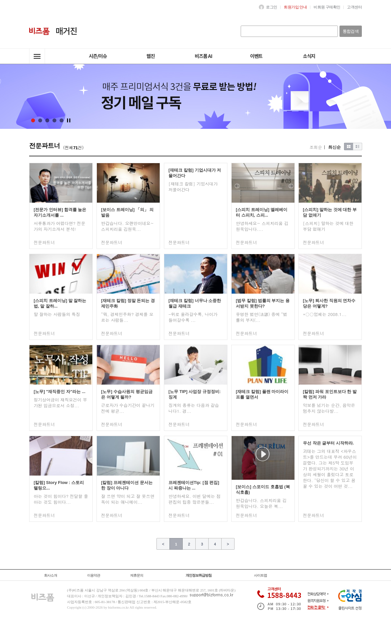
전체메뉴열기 (37, 56)
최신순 (334, 147)
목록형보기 (357, 146)
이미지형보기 (348, 146)
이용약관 (93, 575)
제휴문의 (136, 575)
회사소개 (50, 575)
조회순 (315, 147)
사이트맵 (260, 575)
